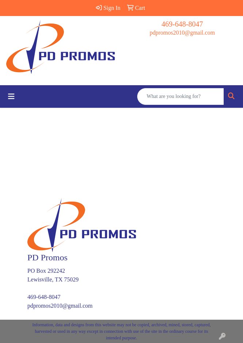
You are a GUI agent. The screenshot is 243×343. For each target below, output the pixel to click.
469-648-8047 (182, 24)
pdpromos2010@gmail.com (182, 32)
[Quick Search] (180, 96)
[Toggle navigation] (11, 96)
